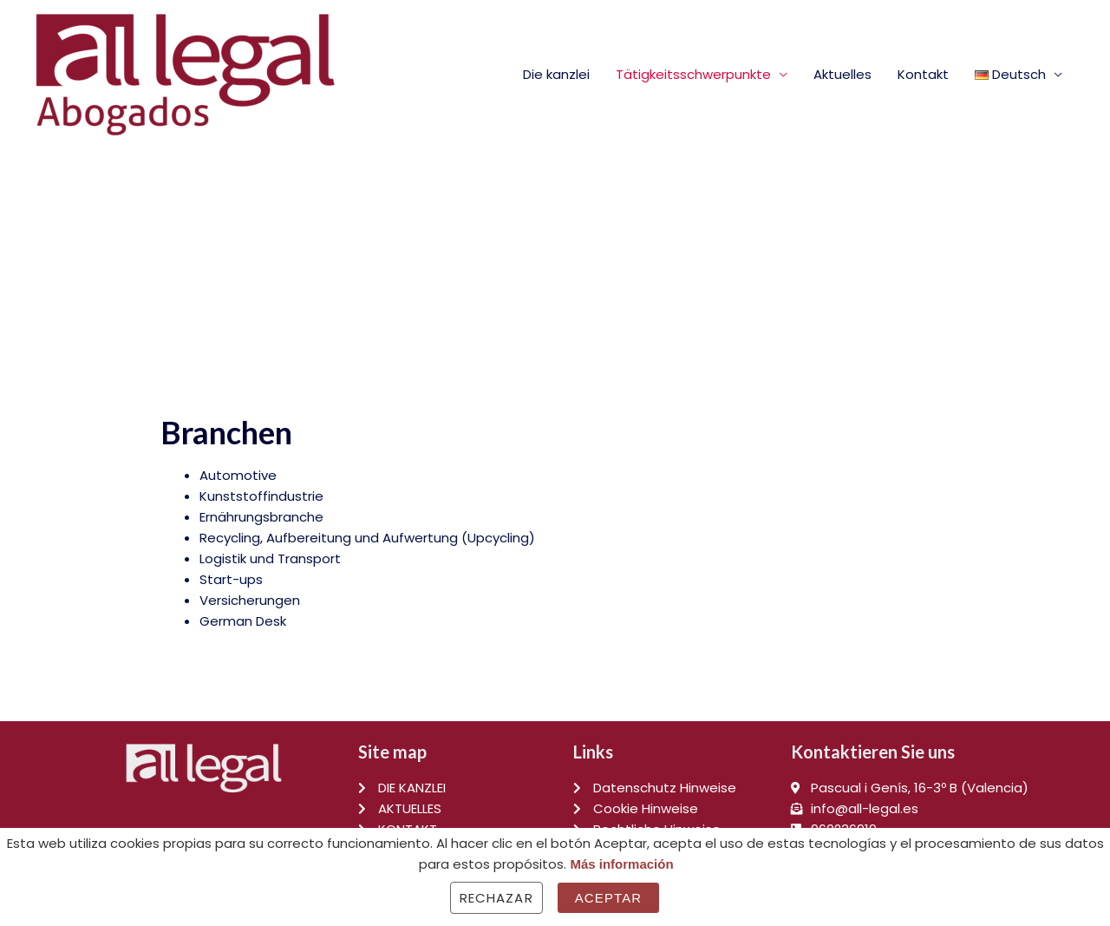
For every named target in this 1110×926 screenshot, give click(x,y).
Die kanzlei (556, 74)
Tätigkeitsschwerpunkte (693, 74)
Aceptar (609, 897)
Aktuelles (842, 74)
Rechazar (496, 898)
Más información (621, 864)
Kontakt (923, 74)
